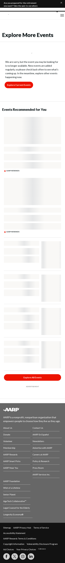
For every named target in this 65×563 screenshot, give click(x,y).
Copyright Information (13, 544)
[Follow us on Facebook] (6, 556)
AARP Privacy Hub (22, 527)
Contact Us (38, 428)
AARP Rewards (10, 454)
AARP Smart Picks (11, 461)
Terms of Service (41, 527)
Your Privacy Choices (26, 549)
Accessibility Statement (14, 533)
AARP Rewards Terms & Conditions (19, 538)
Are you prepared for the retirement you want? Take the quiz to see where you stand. (20, 6)
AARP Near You (10, 467)
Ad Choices (8, 549)
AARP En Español (41, 434)
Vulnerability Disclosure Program (42, 544)
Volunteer (7, 441)
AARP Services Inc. (41, 474)
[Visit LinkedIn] (31, 556)
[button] (62, 15)
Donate (6, 434)
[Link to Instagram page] (23, 556)
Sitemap (7, 527)
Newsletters (38, 441)
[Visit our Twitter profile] (14, 556)
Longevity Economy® (13, 514)
